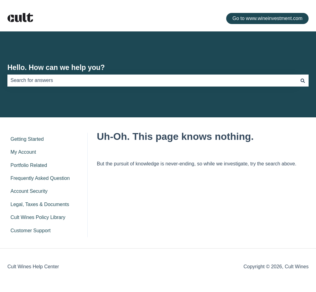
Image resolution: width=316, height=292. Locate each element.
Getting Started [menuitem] (27, 139)
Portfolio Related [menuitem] (28, 165)
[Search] (303, 80)
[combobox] (152, 80)
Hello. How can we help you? (56, 67)
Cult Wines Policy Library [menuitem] (37, 217)
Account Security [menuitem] (29, 191)
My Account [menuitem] (23, 152)
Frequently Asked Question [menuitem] (40, 178)
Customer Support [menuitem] (30, 230)
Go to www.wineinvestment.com (267, 18)
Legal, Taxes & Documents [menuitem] (39, 204)
